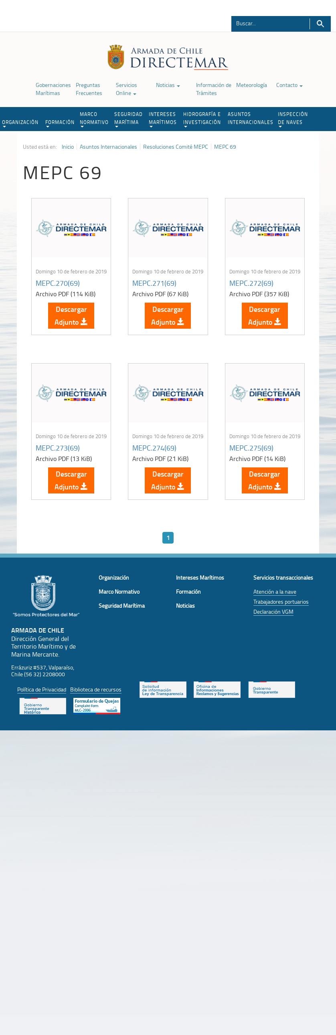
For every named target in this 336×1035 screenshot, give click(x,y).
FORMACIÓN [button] (60, 123)
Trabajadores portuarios (281, 601)
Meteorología (251, 85)
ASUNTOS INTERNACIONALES (250, 118)
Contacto (289, 85)
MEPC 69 (225, 147)
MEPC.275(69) (251, 448)
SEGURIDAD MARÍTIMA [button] (128, 119)
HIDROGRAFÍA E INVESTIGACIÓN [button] (202, 119)
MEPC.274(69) (154, 448)
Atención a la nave (274, 591)
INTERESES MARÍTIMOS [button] (163, 119)
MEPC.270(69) (58, 283)
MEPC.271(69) (154, 283)
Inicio (68, 147)
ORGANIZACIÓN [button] (20, 123)
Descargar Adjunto (71, 315)
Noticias (168, 85)
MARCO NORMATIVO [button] (94, 119)
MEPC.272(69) (251, 283)
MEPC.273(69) (58, 448)
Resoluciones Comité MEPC (175, 147)
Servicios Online (126, 89)
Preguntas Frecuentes (89, 89)
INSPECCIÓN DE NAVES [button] (293, 119)
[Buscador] (266, 23)
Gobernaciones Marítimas (53, 89)
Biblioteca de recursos (95, 689)
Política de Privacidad (41, 689)
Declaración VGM (273, 611)
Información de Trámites (213, 89)
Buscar (320, 24)
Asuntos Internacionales (108, 147)
